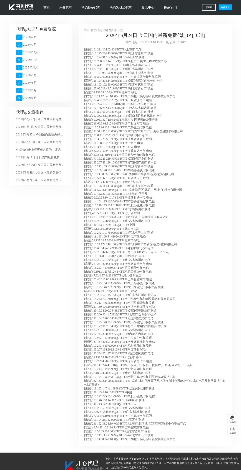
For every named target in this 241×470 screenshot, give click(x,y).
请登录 (209, 7)
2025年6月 (26, 98)
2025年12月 (27, 52)
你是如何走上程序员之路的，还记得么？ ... (40, 149)
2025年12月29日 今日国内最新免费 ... (40, 164)
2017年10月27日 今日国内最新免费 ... (40, 119)
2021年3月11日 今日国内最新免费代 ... (40, 157)
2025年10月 (27, 67)
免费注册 (225, 7)
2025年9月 (26, 75)
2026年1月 (26, 45)
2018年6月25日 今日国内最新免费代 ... (40, 134)
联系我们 (170, 7)
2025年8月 (26, 83)
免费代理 (65, 7)
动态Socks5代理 (120, 7)
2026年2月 (26, 37)
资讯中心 (148, 7)
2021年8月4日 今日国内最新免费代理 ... (40, 172)
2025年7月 (26, 90)
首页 (46, 7)
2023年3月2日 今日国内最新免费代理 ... (40, 180)
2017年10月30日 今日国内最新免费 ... (40, 142)
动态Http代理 (90, 7)
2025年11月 (27, 60)
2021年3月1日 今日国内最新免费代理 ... (40, 126)
